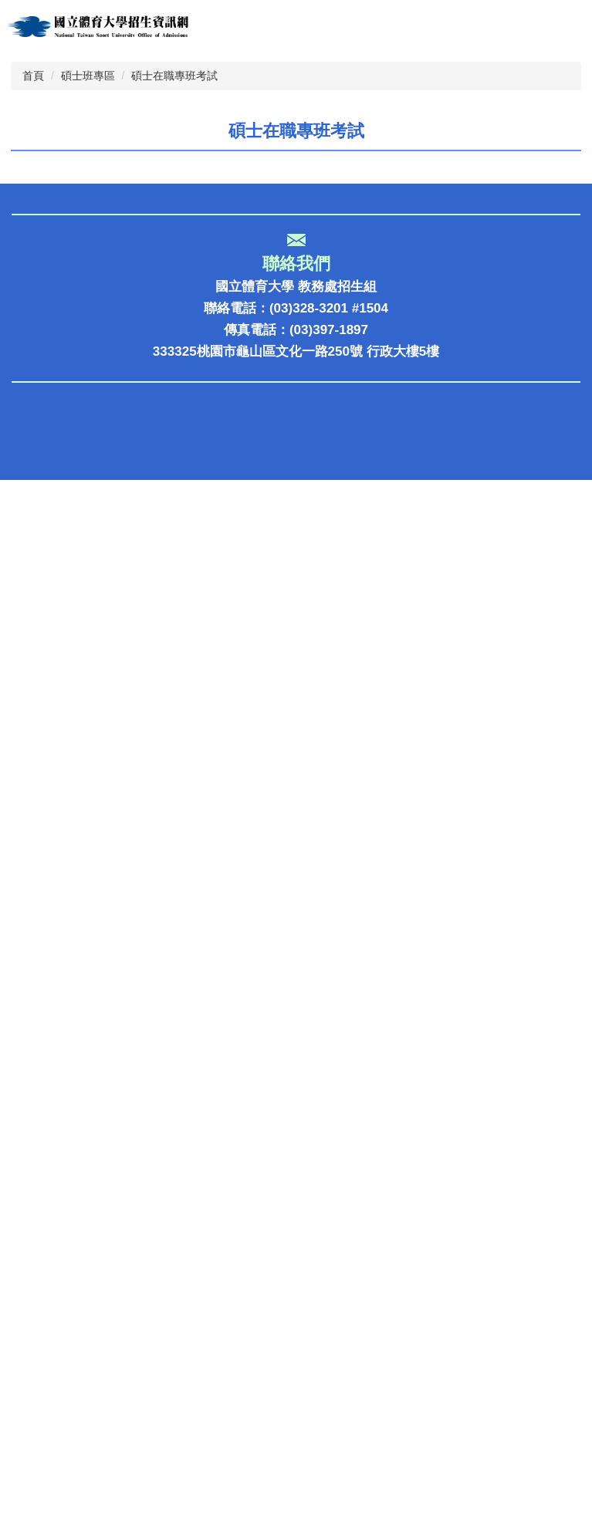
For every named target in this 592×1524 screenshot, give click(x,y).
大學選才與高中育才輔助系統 (97, 1259)
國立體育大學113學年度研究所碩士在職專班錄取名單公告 (270, 471)
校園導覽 (38, 1077)
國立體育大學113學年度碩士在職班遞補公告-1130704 (258, 448)
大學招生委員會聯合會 (77, 1481)
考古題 (31, 1126)
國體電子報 (44, 1052)
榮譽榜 (31, 978)
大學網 (31, 1333)
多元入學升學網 (57, 1308)
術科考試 (38, 1456)
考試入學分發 (51, 1431)
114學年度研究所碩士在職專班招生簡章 (217, 426)
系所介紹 (38, 1002)
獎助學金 (38, 1027)
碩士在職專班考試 (174, 251)
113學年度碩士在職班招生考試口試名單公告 (231, 493)
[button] (19, 128)
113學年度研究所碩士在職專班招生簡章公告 (231, 516)
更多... (550, 618)
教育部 (31, 1357)
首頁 (33, 251)
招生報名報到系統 (64, 953)
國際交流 (38, 1101)
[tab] (164, 191)
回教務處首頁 (51, 1151)
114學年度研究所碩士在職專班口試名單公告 (231, 404)
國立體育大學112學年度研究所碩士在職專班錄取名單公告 (270, 583)
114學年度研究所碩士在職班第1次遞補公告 (228, 381)
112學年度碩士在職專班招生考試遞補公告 (224, 560)
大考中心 (38, 1382)
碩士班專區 (88, 251)
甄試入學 (38, 1407)
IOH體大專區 (49, 1283)
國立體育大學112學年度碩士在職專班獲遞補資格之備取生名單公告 (296, 538)
